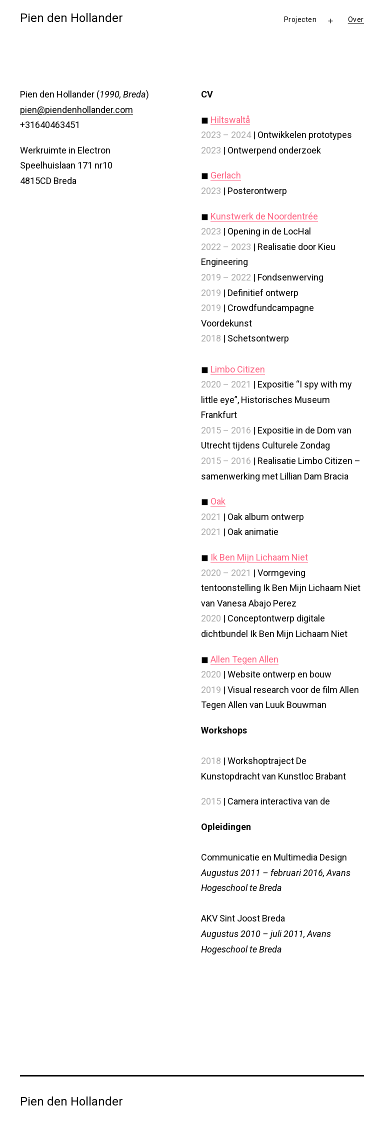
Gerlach (225, 175)
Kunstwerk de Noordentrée (264, 216)
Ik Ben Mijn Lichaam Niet (259, 557)
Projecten (300, 20)
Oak (218, 501)
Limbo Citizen (237, 369)
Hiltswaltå (230, 119)
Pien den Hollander (71, 18)
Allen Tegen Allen (244, 659)
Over (356, 20)
